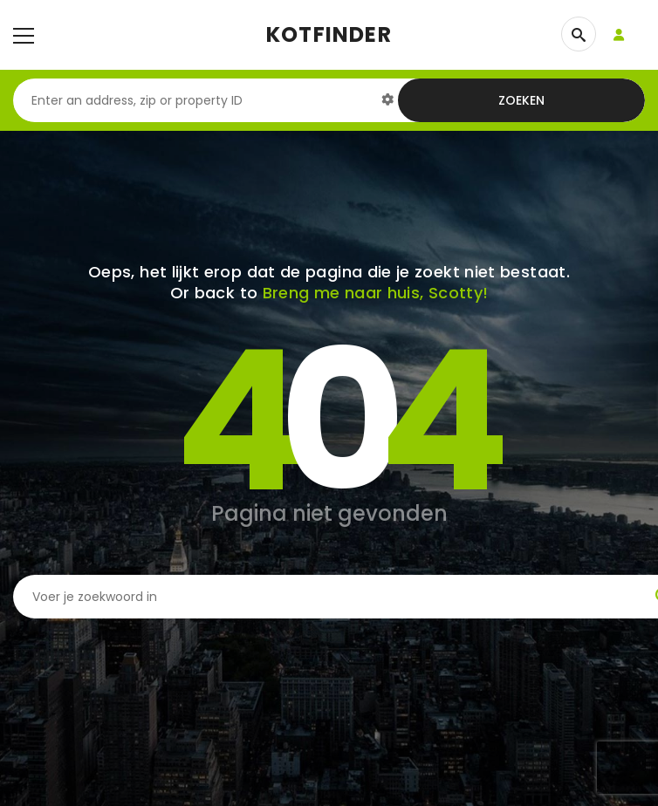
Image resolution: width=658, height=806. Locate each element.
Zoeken (521, 100)
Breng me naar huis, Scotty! (376, 293)
